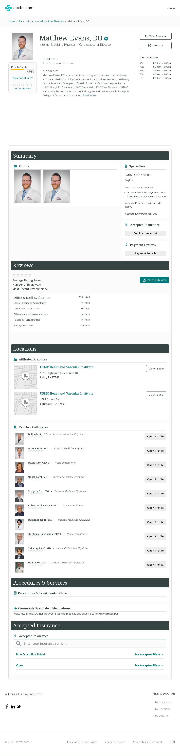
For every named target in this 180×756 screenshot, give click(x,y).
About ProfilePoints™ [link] (23, 78)
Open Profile (155, 436)
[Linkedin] (13, 706)
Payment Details (145, 253)
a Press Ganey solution (24, 694)
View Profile (156, 368)
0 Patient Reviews (22, 88)
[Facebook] (7, 706)
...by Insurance (162, 702)
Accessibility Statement (147, 742)
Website (155, 45)
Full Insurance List (145, 233)
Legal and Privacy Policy (82, 742)
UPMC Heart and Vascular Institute (66, 367)
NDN (172, 742)
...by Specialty (161, 709)
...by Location (161, 715)
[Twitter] (19, 706)
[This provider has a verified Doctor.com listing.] (106, 37)
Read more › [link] (90, 95)
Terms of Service (114, 742)
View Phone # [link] (155, 36)
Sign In (171, 8)
